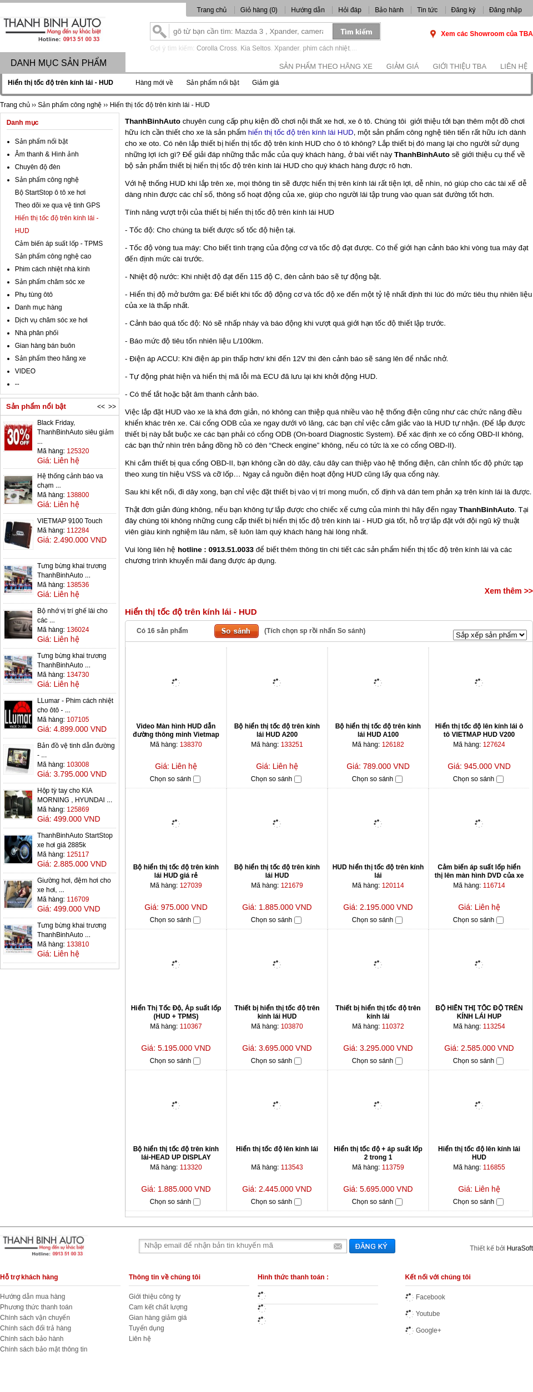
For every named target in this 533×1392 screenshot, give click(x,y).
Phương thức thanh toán (36, 1307)
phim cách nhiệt (326, 48)
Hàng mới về (154, 83)
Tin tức (427, 10)
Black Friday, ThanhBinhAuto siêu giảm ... (75, 432)
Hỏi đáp (349, 10)
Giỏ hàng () (259, 10)
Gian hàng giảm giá (158, 1318)
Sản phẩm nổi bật (212, 83)
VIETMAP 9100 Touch (70, 521)
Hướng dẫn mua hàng (32, 1296)
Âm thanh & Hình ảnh (47, 154)
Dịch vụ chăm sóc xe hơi (51, 320)
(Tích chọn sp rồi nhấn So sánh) (314, 631)
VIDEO (25, 371)
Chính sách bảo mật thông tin (43, 1349)
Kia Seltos (255, 48)
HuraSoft (520, 1248)
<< (101, 407)
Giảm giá (402, 66)
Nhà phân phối (36, 333)
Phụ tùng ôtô (34, 294)
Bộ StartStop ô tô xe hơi (50, 192)
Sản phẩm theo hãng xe (326, 66)
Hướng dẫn (308, 10)
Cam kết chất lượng (158, 1307)
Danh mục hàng (38, 307)
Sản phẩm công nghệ (47, 180)
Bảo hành (389, 10)
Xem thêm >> (509, 590)
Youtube (422, 1314)
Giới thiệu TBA (459, 66)
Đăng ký (463, 10)
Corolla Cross (217, 48)
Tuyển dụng (146, 1328)
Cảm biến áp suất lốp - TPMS (59, 243)
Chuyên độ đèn (38, 167)
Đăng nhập (505, 10)
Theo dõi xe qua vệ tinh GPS (57, 205)
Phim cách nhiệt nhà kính (52, 269)
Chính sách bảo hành (31, 1339)
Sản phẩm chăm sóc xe (50, 282)
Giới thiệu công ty (154, 1296)
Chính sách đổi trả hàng (35, 1328)
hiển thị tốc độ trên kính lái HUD (301, 132)
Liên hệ (513, 66)
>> (112, 407)
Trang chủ (212, 10)
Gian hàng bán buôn (45, 346)
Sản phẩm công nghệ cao (53, 256)
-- (17, 384)
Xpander (286, 48)
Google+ (423, 1330)
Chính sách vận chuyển (35, 1318)
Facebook (425, 1297)
